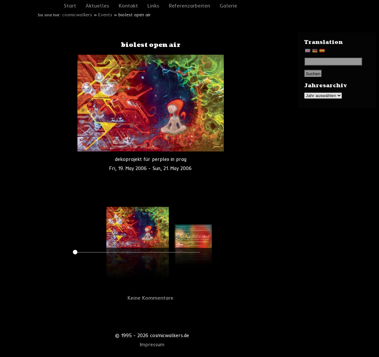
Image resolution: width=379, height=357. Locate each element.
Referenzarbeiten (189, 5)
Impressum (152, 345)
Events (105, 14)
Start (70, 5)
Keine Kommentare (150, 297)
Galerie (228, 5)
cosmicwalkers (77, 14)
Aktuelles (97, 5)
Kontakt (128, 5)
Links (153, 5)
